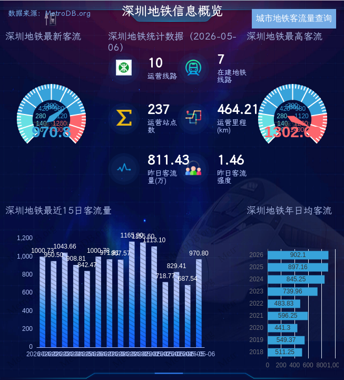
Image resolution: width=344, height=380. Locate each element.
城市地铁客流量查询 (294, 18)
